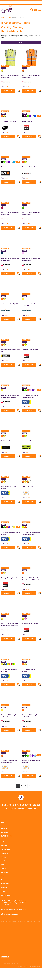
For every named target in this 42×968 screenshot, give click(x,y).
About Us (4, 828)
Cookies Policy (15, 921)
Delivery (27, 921)
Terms (2, 921)
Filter (21, 43)
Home (2, 17)
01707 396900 (27, 808)
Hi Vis (8, 17)
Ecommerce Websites (23, 966)
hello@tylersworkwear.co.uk (17, 909)
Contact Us (4, 832)
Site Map (38, 921)
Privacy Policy (7, 921)
